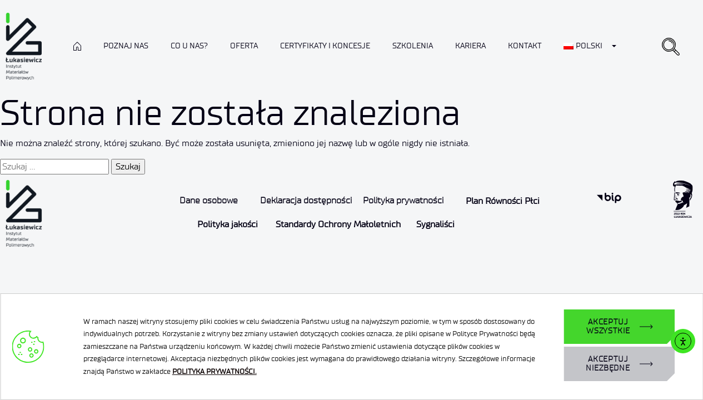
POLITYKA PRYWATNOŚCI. (214, 371)
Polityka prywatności (403, 200)
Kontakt (524, 46)
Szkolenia (412, 46)
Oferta (244, 46)
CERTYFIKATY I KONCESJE (325, 46)
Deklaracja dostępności (306, 200)
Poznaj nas (125, 46)
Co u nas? (189, 46)
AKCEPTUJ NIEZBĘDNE (608, 363)
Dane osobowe (209, 200)
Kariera (470, 46)
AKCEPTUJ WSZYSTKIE (608, 326)
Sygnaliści (435, 224)
